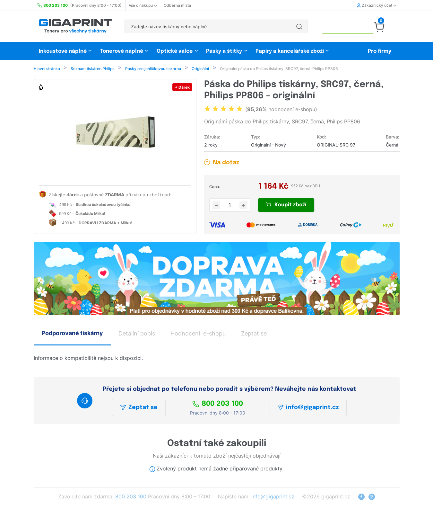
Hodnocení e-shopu (198, 334)
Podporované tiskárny (72, 333)
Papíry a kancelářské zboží (290, 51)
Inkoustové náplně (63, 51)
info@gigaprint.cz (308, 408)
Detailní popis (136, 334)
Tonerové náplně (121, 51)
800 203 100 (217, 404)
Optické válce (175, 51)
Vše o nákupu (143, 5)
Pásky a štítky (224, 51)
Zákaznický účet (376, 5)
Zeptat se (139, 408)
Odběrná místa (177, 5)
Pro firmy (379, 51)
